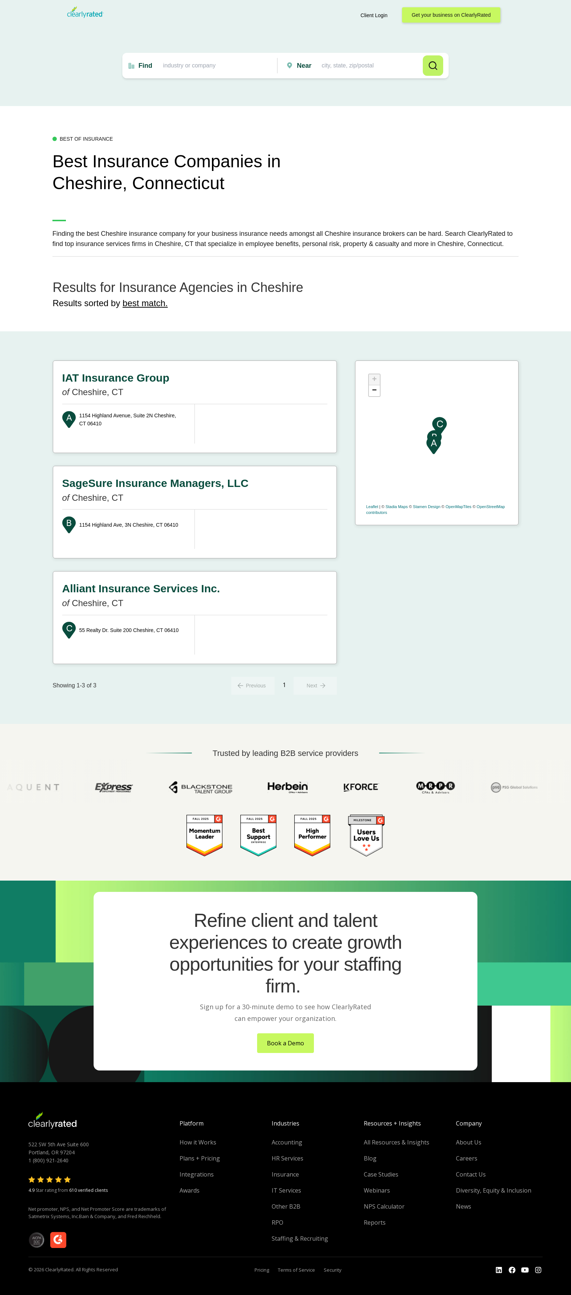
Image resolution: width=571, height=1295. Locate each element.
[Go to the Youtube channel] (525, 1270)
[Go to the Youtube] (512, 1270)
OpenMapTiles (458, 506)
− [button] (374, 390)
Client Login (374, 15)
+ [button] (374, 379)
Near (304, 65)
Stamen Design (426, 506)
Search (433, 65)
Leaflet (372, 506)
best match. (145, 303)
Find (145, 65)
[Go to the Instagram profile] (538, 1270)
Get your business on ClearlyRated (451, 15)
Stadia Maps (397, 506)
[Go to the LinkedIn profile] (499, 1270)
